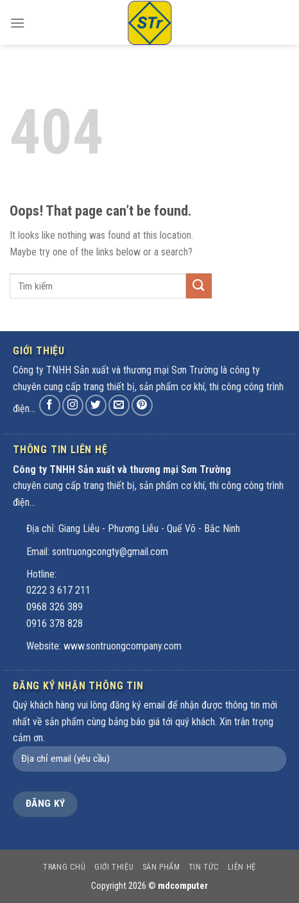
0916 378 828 (54, 623)
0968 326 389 (54, 607)
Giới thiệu (113, 867)
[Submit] (199, 285)
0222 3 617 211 (58, 590)
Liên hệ (242, 867)
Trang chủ (64, 867)
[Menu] (17, 25)
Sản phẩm (161, 867)
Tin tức (204, 867)
